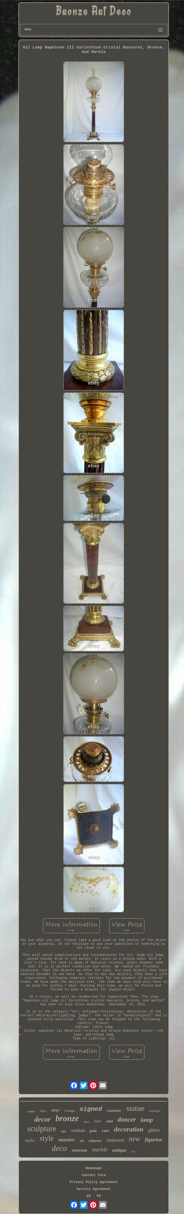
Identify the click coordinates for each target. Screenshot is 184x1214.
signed (91, 1109)
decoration (129, 1129)
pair (93, 1130)
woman (78, 1130)
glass (154, 1130)
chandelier (114, 1111)
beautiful (154, 1111)
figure (43, 1111)
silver (86, 1121)
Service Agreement (94, 1189)
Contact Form (94, 1175)
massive (67, 1140)
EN (89, 1196)
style (47, 1138)
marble (100, 1150)
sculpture (41, 1128)
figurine (153, 1140)
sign (63, 1131)
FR (99, 1196)
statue (135, 1108)
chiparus (95, 1141)
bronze (67, 1118)
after (133, 1151)
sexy (55, 1110)
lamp (147, 1120)
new (134, 1139)
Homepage (94, 1168)
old (82, 1141)
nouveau (79, 1150)
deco (59, 1148)
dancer (127, 1119)
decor (42, 1119)
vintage (69, 1111)
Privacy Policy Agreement (93, 1182)
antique (119, 1150)
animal (31, 1111)
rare (105, 1130)
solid (109, 1121)
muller (30, 1140)
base (97, 1121)
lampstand (115, 1140)
